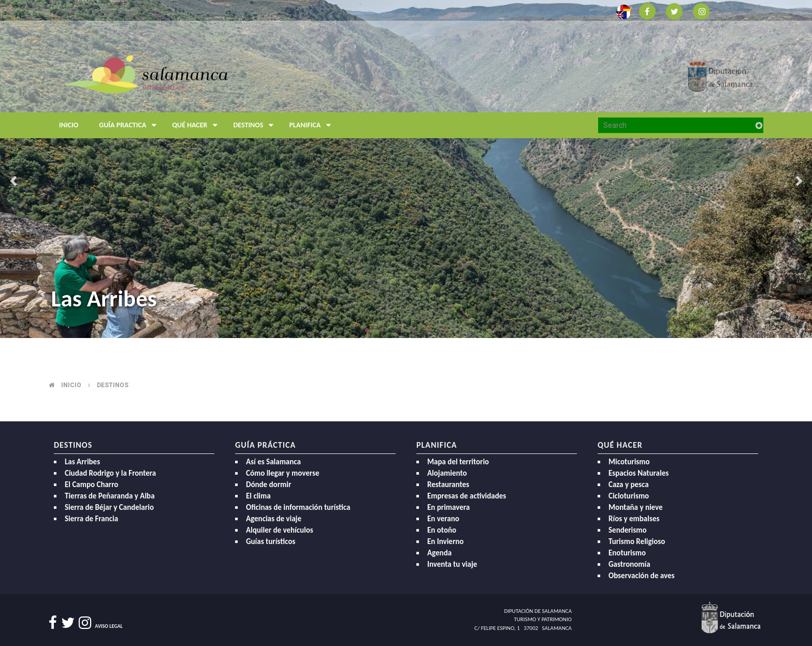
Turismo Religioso (636, 541)
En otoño (441, 530)
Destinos (256, 125)
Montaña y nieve (635, 507)
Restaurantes (448, 484)
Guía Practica (130, 125)
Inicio (68, 125)
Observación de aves (641, 575)
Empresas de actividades (466, 496)
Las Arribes (103, 298)
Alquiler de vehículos (279, 530)
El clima (258, 496)
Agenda (439, 552)
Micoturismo (629, 461)
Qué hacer (197, 125)
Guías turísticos (270, 541)
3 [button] (398, 330)
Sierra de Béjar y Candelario (109, 507)
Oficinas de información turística (298, 507)
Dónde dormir (268, 484)
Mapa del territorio (458, 461)
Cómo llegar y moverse (282, 473)
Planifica (312, 125)
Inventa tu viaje (452, 564)
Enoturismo (627, 552)
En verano (443, 518)
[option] (406, 169)
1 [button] (367, 330)
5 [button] (429, 330)
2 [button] (383, 330)
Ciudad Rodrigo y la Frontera (110, 473)
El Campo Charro (91, 484)
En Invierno (445, 541)
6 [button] (445, 330)
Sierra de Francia (91, 518)
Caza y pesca (628, 484)
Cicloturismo (628, 496)
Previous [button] (13, 182)
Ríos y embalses (633, 518)
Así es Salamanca (273, 461)
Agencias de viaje (273, 518)
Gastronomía (629, 564)
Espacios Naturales (638, 473)
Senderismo (627, 530)
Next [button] (799, 182)
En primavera (448, 507)
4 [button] (414, 330)
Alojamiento (447, 473)
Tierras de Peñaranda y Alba (110, 496)
